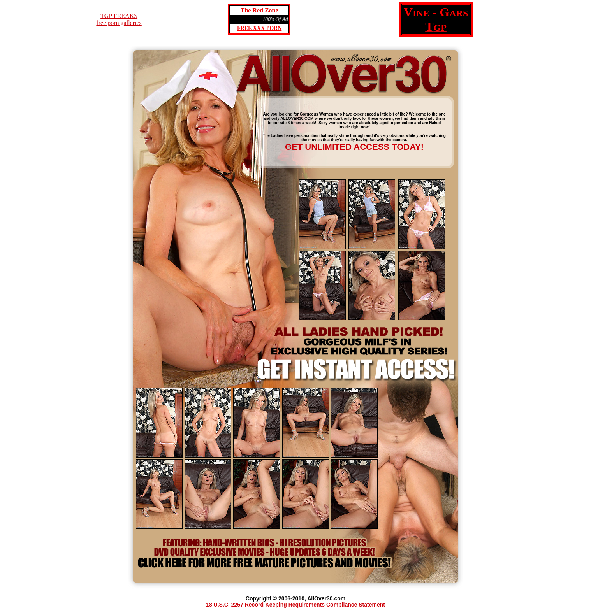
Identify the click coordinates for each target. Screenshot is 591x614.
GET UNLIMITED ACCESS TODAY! (354, 147)
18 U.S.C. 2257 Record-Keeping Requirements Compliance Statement (295, 605)
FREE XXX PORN (259, 28)
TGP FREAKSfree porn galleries (118, 19)
